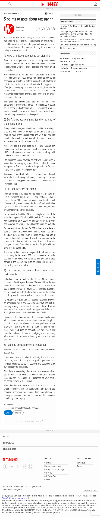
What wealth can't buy (67, 62)
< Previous (27, 422)
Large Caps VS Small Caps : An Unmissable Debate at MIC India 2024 (77, 27)
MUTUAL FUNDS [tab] (7, 443)
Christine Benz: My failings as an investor (73, 68)
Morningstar (20, 27)
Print (52, 13)
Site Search (10, 4)
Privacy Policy (17, 490)
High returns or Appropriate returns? (72, 65)
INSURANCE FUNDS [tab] (8, 449)
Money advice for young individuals (72, 58)
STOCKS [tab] (4, 437)
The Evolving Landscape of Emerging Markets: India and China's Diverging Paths (77, 40)
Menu (4, 4)
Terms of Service (20, 498)
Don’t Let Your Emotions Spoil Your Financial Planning (78, 45)
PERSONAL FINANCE (11, 14)
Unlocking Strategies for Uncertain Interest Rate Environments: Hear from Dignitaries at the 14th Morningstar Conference (76, 33)
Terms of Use (7, 490)
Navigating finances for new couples (72, 71)
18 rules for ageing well (67, 48)
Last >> (38, 422)
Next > (33, 422)
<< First (20, 422)
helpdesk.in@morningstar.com (28, 512)
